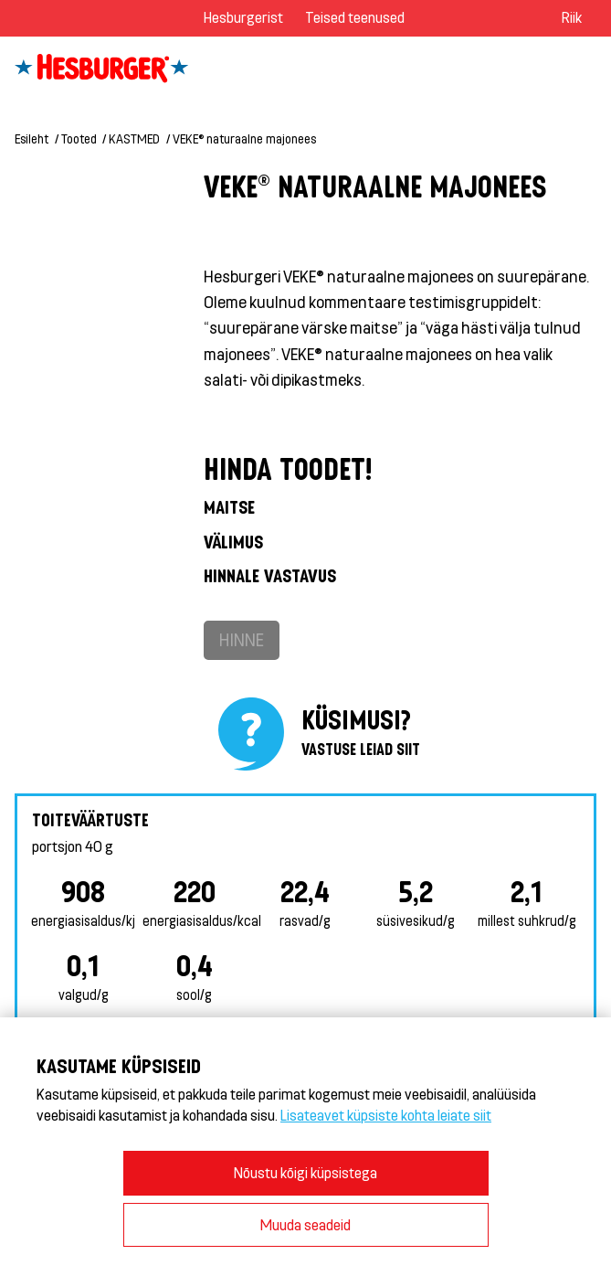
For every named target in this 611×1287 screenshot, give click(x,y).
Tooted (79, 138)
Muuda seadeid (305, 1224)
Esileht (31, 138)
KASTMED (134, 138)
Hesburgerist (243, 17)
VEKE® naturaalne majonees (244, 138)
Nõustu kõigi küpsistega (305, 1172)
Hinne (241, 639)
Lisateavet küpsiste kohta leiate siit (385, 1114)
